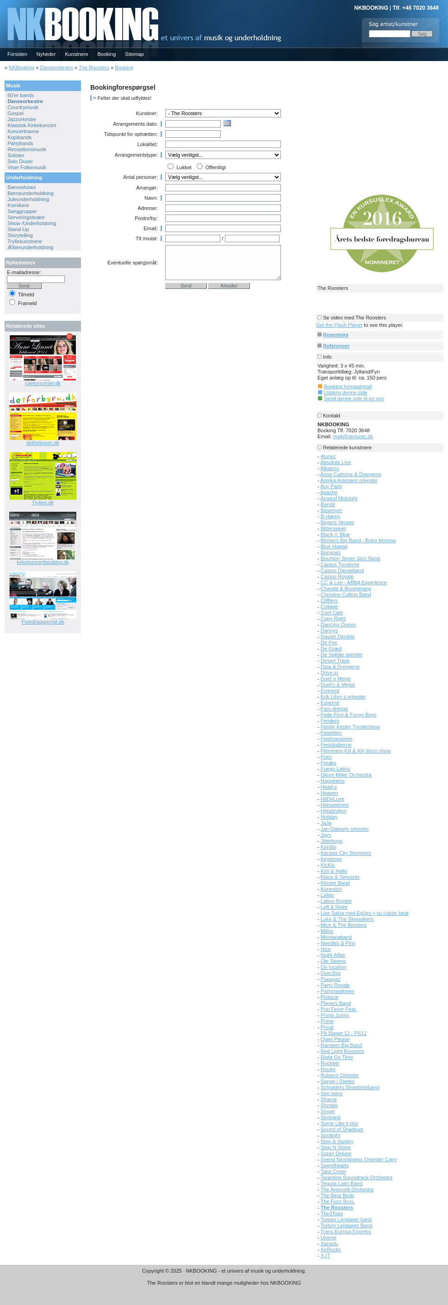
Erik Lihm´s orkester (343, 696)
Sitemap (134, 54)
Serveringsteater (26, 217)
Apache (328, 492)
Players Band (336, 1003)
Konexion (331, 889)
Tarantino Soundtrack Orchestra (356, 1177)
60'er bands (20, 95)
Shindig (329, 1105)
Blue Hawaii (334, 546)
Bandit (328, 504)
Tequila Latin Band (342, 1183)
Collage (329, 606)
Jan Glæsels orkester (345, 829)
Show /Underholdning (31, 223)
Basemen (331, 510)
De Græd (331, 648)
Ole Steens (333, 961)
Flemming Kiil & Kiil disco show (356, 751)
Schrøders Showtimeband (350, 1087)
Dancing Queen (338, 624)
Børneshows (21, 187)
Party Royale (335, 985)
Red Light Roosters (342, 1051)
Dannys (329, 630)
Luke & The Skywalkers (347, 919)
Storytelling (19, 235)
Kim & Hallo (334, 871)
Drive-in (329, 672)
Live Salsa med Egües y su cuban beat (365, 913)
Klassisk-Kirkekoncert (31, 125)
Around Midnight (338, 498)
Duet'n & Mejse (338, 684)
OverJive (331, 973)
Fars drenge (334, 708)
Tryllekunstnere (24, 241)
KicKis (328, 865)
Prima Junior (335, 1015)
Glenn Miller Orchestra (346, 775)
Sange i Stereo (338, 1081)
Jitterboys (331, 841)
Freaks (328, 763)
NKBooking (21, 67)
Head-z (329, 787)
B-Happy (331, 516)
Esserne (330, 702)
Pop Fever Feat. (339, 1009)
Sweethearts (335, 1165)
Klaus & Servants (340, 877)
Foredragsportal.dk (42, 622)
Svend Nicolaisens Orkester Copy (359, 1159)
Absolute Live (335, 462)
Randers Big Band (341, 1045)
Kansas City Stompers (346, 853)
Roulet (328, 1069)
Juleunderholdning (28, 199)
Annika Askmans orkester (349, 480)
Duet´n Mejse (336, 678)
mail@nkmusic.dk (353, 436)
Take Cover (334, 1171)
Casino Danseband (342, 570)
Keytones (331, 859)
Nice (326, 949)
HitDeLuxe (332, 799)
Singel (328, 1111)
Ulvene (328, 1237)
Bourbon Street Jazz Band (350, 558)
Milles (327, 931)
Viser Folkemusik (26, 167)
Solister (16, 155)
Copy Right (333, 618)
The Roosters (94, 67)
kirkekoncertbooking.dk (43, 562)
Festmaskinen (336, 738)
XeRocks (331, 1249)
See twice (332, 1093)
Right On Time (337, 1057)
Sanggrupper (22, 211)
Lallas (327, 895)
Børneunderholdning (30, 193)
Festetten (331, 732)
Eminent (330, 690)
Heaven (329, 793)
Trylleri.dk (43, 502)
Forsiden (17, 54)
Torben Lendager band (346, 1219)
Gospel (15, 113)
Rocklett (330, 1063)
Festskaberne (336, 744)
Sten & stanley (337, 1141)
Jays (326, 835)
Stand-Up (18, 229)
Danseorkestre (56, 67)
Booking (107, 54)
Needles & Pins (338, 943)
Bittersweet (333, 528)
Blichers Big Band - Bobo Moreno (358, 540)
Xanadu (329, 1243)
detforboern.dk (42, 443)
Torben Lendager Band (347, 1225)
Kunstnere (76, 54)
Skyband (331, 1117)
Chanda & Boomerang (346, 588)
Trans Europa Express (346, 1231)
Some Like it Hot (339, 1123)
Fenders (330, 720)
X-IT (325, 1255)
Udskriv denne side (345, 392)
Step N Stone (336, 1147)
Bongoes (331, 552)
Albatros (329, 468)
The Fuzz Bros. (338, 1201)
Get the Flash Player (339, 325)
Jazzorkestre (21, 119)
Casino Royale (337, 576)
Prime (327, 1021)
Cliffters (329, 600)
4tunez (328, 456)
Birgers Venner (338, 522)
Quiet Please (335, 1039)
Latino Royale (336, 901)
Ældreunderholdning (30, 247)
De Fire (329, 642)
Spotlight (331, 1135)
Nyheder (46, 54)
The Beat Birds (338, 1195)
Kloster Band (335, 883)
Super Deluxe (336, 1153)
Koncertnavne (23, 131)
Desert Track (335, 660)
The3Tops (332, 1213)
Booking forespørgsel (348, 386)
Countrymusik (22, 107)
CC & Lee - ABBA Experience (354, 582)
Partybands (20, 143)
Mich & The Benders (344, 925)
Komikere (18, 205)
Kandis (328, 847)
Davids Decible (338, 636)
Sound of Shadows (342, 1129)
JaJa (326, 823)
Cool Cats (332, 612)
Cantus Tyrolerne (340, 564)
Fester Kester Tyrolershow (350, 726)
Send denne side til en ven (354, 398)
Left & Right (334, 907)
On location (334, 967)
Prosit (327, 1027)
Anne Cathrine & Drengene (350, 474)
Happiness (333, 781)
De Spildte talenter (342, 654)
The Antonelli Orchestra (347, 1189)
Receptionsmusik (26, 149)
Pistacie (330, 997)
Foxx (326, 757)
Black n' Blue (335, 534)
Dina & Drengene (340, 666)
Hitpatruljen (334, 811)
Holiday (329, 817)
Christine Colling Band (346, 594)
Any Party (331, 486)
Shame (329, 1099)
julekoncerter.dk (43, 383)
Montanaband (336, 937)
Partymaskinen (338, 991)
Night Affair (333, 955)
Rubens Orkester (340, 1075)
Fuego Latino (335, 769)
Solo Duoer (20, 161)
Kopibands (19, 137)
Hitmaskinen (335, 805)
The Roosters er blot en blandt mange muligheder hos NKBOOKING (224, 1283)
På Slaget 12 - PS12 (344, 1033)
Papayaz (331, 979)
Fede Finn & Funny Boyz (349, 714)
